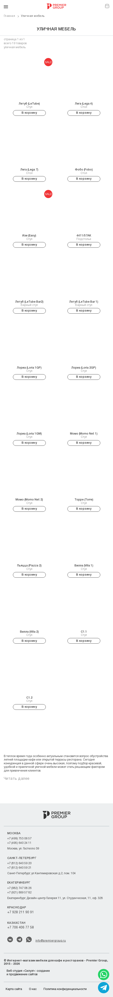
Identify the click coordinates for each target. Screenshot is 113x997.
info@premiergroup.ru (50, 940)
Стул (29, 105)
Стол (84, 105)
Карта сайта (14, 989)
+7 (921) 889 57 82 (19, 892)
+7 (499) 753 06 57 (19, 838)
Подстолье (83, 237)
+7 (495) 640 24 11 (19, 843)
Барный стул (29, 303)
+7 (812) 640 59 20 (19, 863)
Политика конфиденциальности (65, 989)
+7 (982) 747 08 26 (19, 888)
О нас (33, 989)
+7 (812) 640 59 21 (19, 867)
